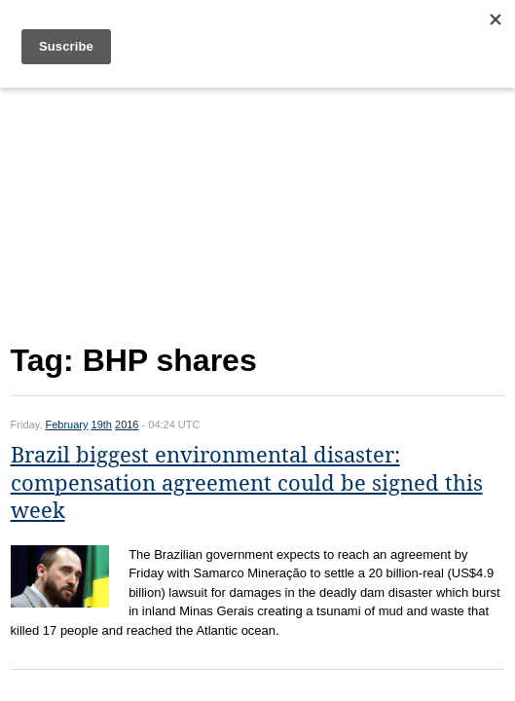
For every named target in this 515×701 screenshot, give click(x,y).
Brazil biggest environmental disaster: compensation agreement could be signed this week (247, 483)
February (66, 424)
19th (102, 424)
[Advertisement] (258, 211)
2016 (126, 424)
